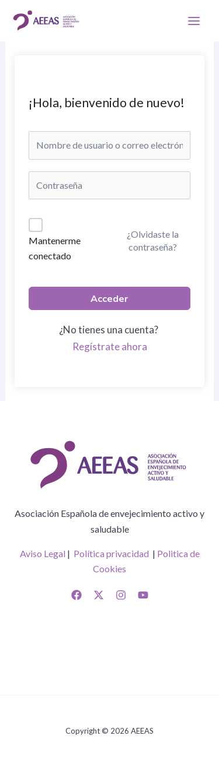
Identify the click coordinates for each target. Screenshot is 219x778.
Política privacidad (111, 553)
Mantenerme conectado (55, 248)
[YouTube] (143, 595)
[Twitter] (98, 595)
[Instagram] (121, 595)
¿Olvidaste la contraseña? (153, 240)
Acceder (109, 298)
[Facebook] (76, 595)
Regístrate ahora (109, 346)
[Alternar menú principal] (193, 20)
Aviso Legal (42, 553)
